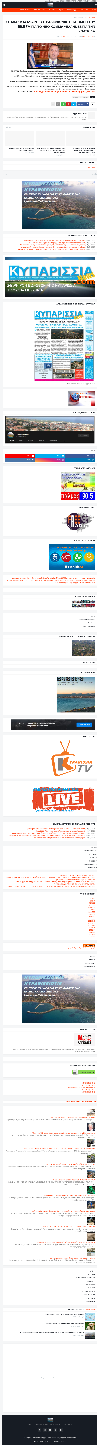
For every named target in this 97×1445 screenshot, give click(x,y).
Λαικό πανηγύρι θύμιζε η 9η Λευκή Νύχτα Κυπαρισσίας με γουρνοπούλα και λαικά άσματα (61, 1211)
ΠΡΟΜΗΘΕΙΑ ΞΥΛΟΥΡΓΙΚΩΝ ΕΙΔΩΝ (80, 1087)
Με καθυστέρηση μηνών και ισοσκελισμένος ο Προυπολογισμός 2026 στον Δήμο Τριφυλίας (51, 245)
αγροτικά (90, 580)
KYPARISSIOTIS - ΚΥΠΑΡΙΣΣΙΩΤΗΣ (79, 1101)
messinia (69, 578)
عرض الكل (6, 127)
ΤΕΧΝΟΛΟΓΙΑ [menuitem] (90, 868)
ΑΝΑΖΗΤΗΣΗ (89, 1301)
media (55, 580)
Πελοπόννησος (74, 580)
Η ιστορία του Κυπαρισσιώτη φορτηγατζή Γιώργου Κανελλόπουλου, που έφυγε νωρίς (63, 1242)
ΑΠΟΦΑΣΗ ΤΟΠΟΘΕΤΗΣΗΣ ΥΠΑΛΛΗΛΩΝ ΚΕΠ (76, 875)
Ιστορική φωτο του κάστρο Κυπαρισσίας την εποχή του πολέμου (71, 1258)
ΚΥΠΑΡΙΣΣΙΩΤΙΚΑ (39, 10)
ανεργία (74, 582)
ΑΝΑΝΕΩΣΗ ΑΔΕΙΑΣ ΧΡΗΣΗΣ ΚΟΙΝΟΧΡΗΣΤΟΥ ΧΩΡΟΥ (73, 884)
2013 (90, 928)
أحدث (92, 174)
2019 (90, 914)
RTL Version (37, 1441)
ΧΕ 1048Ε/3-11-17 (87, 1085)
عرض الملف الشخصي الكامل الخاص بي (80, 948)
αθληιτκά (56, 582)
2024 (90, 903)
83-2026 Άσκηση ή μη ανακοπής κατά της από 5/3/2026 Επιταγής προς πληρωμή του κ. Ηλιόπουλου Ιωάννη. (54, 882)
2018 (90, 916)
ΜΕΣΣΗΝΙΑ (90, 1274)
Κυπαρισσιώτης (65, 582)
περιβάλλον (9, 580)
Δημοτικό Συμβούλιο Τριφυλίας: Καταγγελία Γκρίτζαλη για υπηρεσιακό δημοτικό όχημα (53, 240)
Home (91, 616)
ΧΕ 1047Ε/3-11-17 (87, 1090)
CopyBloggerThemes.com (64, 1438)
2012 (91, 930)
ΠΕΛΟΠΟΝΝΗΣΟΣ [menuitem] (89, 851)
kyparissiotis (77, 17)
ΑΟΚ (50, 580)
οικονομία (83, 580)
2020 (90, 912)
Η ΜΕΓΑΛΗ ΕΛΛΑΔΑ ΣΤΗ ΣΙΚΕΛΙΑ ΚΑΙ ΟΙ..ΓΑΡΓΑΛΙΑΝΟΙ (62, 1314)
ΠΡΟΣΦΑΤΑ (78, 1309)
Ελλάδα (62, 578)
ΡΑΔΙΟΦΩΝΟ (89, 1298)
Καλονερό (80, 582)
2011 (91, 932)
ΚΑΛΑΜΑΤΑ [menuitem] (91, 854)
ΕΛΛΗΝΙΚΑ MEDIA (87, 1295)
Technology (70, 10)
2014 (90, 925)
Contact (47, 1441)
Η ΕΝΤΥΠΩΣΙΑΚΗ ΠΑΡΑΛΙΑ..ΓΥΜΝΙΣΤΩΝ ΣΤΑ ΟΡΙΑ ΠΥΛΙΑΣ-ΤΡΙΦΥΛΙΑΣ (67, 1227)
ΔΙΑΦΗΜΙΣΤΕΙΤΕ (88, 966)
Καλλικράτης (89, 582)
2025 (91, 901)
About (55, 1441)
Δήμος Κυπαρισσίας (87, 626)
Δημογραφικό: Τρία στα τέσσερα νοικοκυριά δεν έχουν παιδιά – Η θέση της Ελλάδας (54, 829)
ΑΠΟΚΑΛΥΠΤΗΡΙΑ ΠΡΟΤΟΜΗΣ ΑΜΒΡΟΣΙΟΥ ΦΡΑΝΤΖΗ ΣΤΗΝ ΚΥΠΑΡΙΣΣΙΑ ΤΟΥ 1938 (83, 150)
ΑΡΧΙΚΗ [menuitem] (92, 847)
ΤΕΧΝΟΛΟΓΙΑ (89, 1281)
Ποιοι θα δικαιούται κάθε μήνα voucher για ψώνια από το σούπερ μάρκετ (57, 838)
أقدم (4, 174)
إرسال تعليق (90, 167)
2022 (90, 908)
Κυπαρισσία (36, 578)
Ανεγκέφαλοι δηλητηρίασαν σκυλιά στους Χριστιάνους (63, 1323)
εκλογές (36, 580)
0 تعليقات (58, 36)
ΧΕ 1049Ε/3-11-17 (87, 1083)
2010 (90, 934)
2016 (90, 921)
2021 (90, 910)
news (81, 578)
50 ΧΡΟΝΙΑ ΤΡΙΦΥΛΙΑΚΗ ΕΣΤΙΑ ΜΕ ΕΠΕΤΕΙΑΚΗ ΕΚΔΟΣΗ (20, 149)
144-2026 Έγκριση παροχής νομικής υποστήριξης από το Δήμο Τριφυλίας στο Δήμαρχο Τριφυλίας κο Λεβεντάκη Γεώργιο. (50, 886)
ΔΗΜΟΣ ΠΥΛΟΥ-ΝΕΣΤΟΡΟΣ (84, 1278)
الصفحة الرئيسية (88, 17)
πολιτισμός (14, 578)
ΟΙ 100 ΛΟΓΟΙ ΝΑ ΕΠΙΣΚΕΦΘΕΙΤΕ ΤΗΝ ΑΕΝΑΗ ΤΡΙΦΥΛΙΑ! (72, 1180)
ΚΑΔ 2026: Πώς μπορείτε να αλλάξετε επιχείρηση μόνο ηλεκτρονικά (59, 831)
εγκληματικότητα (19, 580)
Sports (60, 10)
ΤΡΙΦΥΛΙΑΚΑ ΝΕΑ (24, 10)
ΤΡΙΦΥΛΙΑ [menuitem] (91, 857)
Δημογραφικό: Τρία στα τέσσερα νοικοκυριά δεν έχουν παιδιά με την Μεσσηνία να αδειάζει (52, 247)
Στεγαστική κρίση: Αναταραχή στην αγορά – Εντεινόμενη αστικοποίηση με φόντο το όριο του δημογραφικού (46, 835)
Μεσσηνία (28, 578)
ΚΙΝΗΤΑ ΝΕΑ (89, 1284)
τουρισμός (29, 580)
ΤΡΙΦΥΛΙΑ (90, 960)
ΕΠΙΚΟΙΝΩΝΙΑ (82, 10)
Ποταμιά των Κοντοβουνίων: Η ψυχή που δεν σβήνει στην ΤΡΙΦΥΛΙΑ (69, 1164)
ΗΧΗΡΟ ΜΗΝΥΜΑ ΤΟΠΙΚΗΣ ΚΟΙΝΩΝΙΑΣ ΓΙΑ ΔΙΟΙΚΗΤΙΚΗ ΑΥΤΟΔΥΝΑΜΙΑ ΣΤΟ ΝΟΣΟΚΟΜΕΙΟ (49, 150)
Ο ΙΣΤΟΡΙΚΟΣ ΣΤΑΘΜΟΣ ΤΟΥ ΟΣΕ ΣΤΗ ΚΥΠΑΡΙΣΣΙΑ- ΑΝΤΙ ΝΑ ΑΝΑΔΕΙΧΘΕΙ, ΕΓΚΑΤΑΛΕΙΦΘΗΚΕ (57, 1148)
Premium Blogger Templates (42, 1438)
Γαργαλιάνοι (43, 580)
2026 (91, 898)
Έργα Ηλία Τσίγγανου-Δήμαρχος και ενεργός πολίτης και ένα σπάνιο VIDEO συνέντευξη (62, 1133)
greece (76, 578)
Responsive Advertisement (49, 1378)
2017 (90, 919)
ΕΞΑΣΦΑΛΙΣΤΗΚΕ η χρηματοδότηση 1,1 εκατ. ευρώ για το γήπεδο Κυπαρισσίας (56, 243)
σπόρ (66, 580)
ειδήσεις (56, 578)
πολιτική (61, 580)
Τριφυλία (44, 578)
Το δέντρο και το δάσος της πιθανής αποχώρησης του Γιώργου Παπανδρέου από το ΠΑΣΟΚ (50, 1333)
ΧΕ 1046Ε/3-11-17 (87, 1092)
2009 (90, 937)
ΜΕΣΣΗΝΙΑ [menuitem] (91, 861)
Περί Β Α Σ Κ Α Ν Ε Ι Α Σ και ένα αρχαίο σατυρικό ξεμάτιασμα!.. (71, 1117)
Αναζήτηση (90, 623)
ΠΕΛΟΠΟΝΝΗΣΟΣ (87, 1291)
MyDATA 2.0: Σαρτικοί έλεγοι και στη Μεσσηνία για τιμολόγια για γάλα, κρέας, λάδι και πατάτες (50, 249)
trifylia (50, 578)
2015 (90, 923)
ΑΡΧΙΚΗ (92, 10)
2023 (90, 905)
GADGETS (51, 10)
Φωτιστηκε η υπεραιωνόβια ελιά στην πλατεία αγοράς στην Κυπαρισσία (68, 1195)
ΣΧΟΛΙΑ (69, 1309)
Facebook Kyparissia (86, 619)
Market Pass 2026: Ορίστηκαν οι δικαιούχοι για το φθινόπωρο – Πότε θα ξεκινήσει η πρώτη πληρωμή (47, 833)
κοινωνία (73, 97)
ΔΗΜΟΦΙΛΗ (89, 1309)
